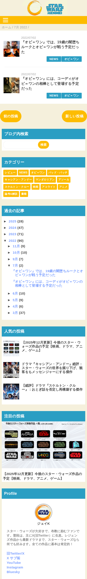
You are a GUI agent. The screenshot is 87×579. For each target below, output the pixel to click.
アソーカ (63, 179)
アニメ (63, 186)
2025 (13, 221)
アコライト (49, 186)
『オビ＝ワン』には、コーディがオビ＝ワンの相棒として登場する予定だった (50, 83)
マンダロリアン (45, 179)
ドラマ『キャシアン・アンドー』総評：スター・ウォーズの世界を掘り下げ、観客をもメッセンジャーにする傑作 (52, 368)
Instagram (15, 567)
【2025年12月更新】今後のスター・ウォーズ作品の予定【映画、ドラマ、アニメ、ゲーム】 (52, 346)
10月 (17, 252)
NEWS (53, 59)
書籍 (24, 193)
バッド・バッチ (57, 172)
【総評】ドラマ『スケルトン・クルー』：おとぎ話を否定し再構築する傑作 (52, 387)
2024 (13, 227)
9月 (16, 259)
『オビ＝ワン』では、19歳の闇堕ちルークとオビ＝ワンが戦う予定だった (50, 47)
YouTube (14, 562)
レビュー (10, 172)
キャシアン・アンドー (18, 179)
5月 (16, 300)
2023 (13, 234)
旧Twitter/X (15, 553)
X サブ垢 (13, 558)
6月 (16, 293)
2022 (13, 240)
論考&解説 (11, 193)
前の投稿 (11, 116)
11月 (17, 246)
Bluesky (13, 572)
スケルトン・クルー (17, 186)
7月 (16, 265)
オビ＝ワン (71, 59)
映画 (35, 186)
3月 (16, 313)
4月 (16, 306)
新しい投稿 (74, 116)
